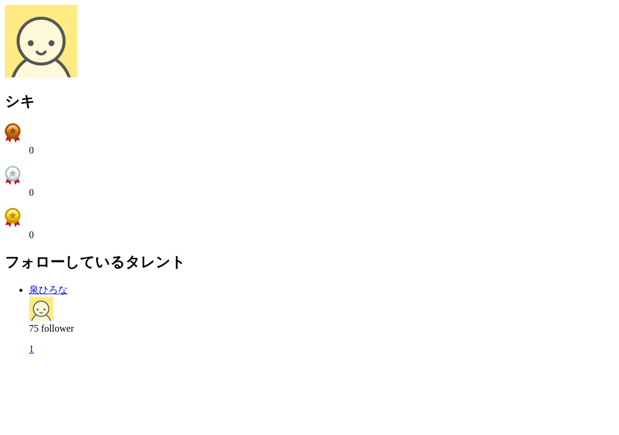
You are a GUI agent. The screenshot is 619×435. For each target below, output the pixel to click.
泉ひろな (48, 290)
